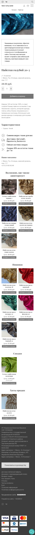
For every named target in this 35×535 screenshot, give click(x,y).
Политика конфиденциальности (12, 490)
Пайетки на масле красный (25, 286)
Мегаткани (7, 6)
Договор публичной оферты (11, 472)
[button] (32, 532)
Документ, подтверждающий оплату (14, 474)
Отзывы (4, 481)
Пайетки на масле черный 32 (9, 340)
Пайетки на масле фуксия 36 (25, 313)
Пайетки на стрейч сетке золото (26, 197)
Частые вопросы (7, 483)
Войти (24, 6)
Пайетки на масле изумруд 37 (9, 313)
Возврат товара (6, 476)
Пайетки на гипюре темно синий (9, 224)
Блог (3, 485)
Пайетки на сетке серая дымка (9, 251)
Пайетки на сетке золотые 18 (9, 286)
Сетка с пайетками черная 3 (9, 197)
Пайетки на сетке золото (9, 412)
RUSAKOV (18, 499)
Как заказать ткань (8, 478)
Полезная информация (9, 487)
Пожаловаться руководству (15, 465)
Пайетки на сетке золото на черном (25, 224)
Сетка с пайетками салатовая (9, 375)
